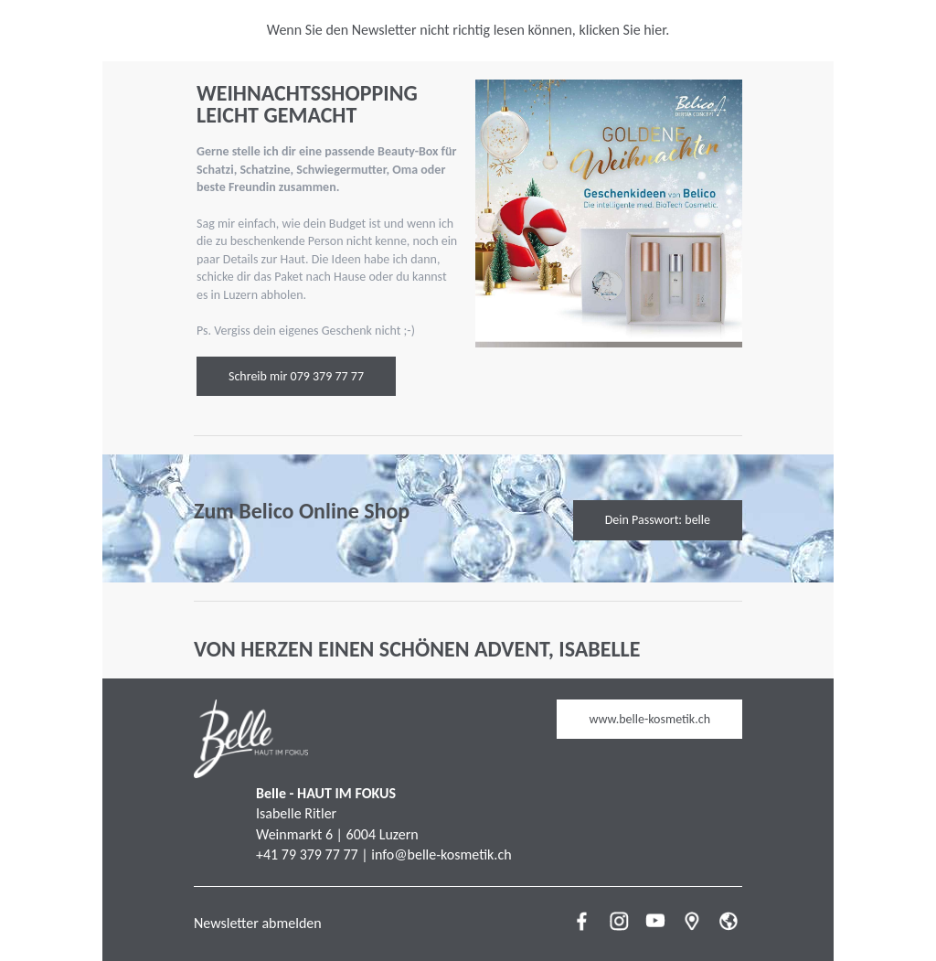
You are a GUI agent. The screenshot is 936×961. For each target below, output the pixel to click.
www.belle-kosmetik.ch (649, 719)
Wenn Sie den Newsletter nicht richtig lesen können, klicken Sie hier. (468, 29)
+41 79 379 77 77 (307, 854)
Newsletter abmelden (258, 923)
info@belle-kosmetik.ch (441, 854)
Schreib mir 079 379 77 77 (296, 376)
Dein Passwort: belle (657, 520)
